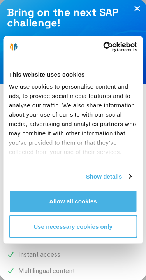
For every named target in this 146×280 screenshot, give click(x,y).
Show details (104, 176)
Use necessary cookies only (73, 226)
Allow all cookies (73, 201)
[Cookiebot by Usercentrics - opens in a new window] (104, 47)
